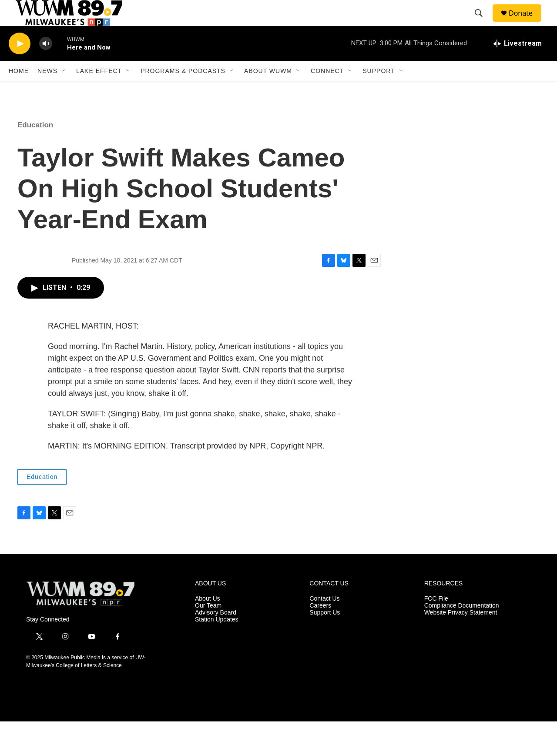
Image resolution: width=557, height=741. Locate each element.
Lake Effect (99, 90)
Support (378, 90)
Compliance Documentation (461, 625)
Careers (320, 625)
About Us (207, 618)
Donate (526, 22)
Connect (327, 90)
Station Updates (216, 639)
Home (19, 90)
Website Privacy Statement (460, 632)
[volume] (45, 63)
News (47, 90)
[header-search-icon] (482, 23)
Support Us (324, 632)
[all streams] (517, 63)
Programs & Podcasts (183, 90)
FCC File (436, 618)
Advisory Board (215, 632)
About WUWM (268, 90)
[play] (20, 63)
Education (35, 144)
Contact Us (324, 618)
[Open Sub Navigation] (63, 90)
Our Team (208, 625)
